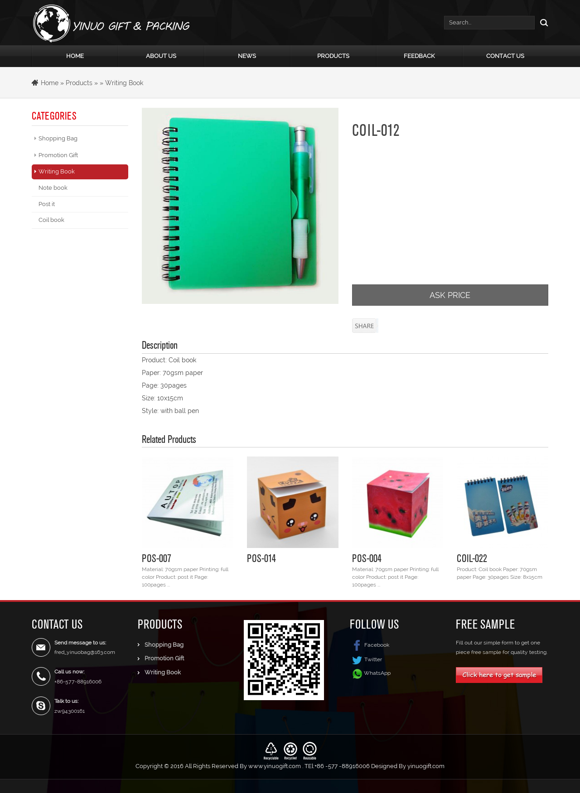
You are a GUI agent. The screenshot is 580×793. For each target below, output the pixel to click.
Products (333, 56)
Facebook (369, 645)
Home (75, 56)
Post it (47, 204)
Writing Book (124, 83)
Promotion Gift (58, 155)
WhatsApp (377, 672)
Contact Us (505, 56)
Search (541, 22)
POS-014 (261, 558)
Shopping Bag (58, 138)
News (247, 56)
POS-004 (367, 558)
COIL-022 (472, 558)
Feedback (419, 56)
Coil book (51, 219)
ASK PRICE (450, 295)
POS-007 (156, 558)
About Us (161, 56)
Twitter (366, 659)
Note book (53, 187)
